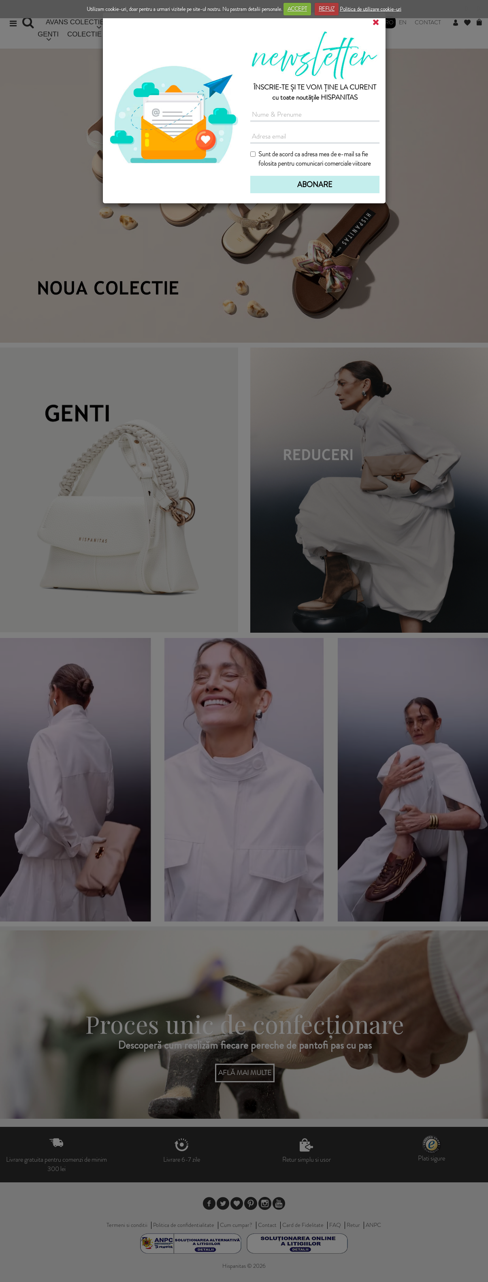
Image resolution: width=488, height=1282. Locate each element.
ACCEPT (297, 9)
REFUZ (327, 9)
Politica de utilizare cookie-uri (370, 9)
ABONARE (314, 184)
